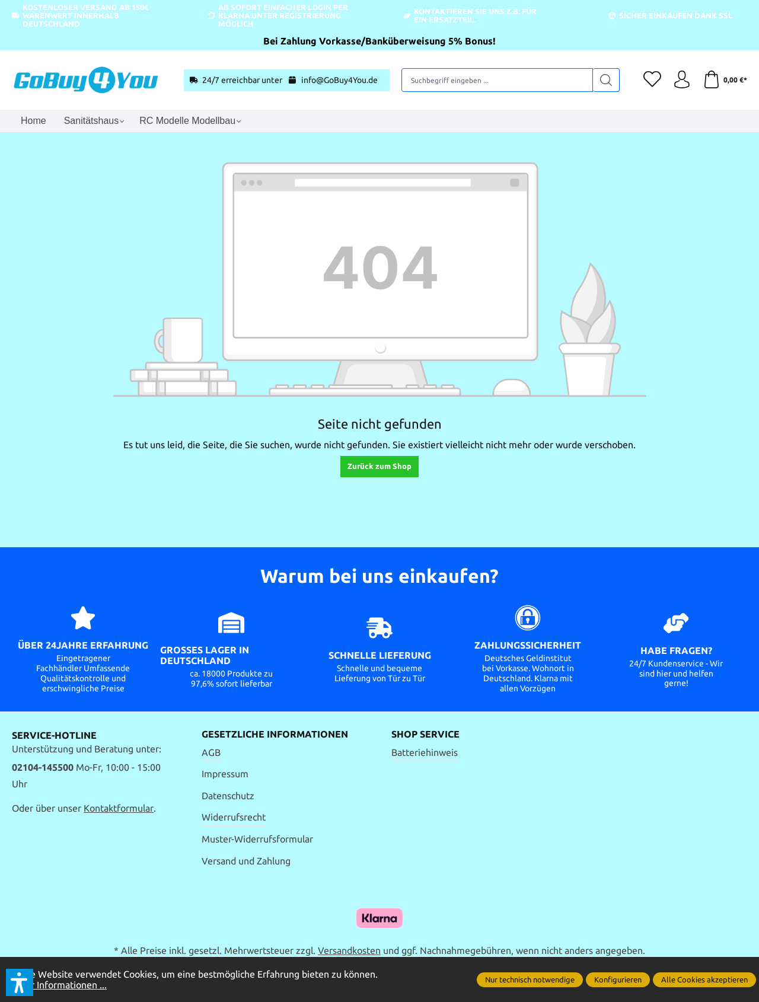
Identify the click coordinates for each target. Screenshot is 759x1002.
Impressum (225, 773)
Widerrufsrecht (234, 817)
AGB (211, 752)
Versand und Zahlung (246, 861)
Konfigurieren (618, 979)
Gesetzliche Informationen (275, 734)
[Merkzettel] (652, 80)
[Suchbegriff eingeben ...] (497, 80)
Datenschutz (228, 795)
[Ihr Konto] (682, 80)
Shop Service (425, 734)
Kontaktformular (119, 808)
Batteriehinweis (424, 752)
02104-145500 (43, 767)
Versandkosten (349, 950)
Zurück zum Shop (379, 466)
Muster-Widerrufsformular (257, 839)
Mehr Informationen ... (59, 984)
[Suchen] (606, 80)
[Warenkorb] (725, 80)
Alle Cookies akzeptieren (704, 979)
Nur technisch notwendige (530, 979)
